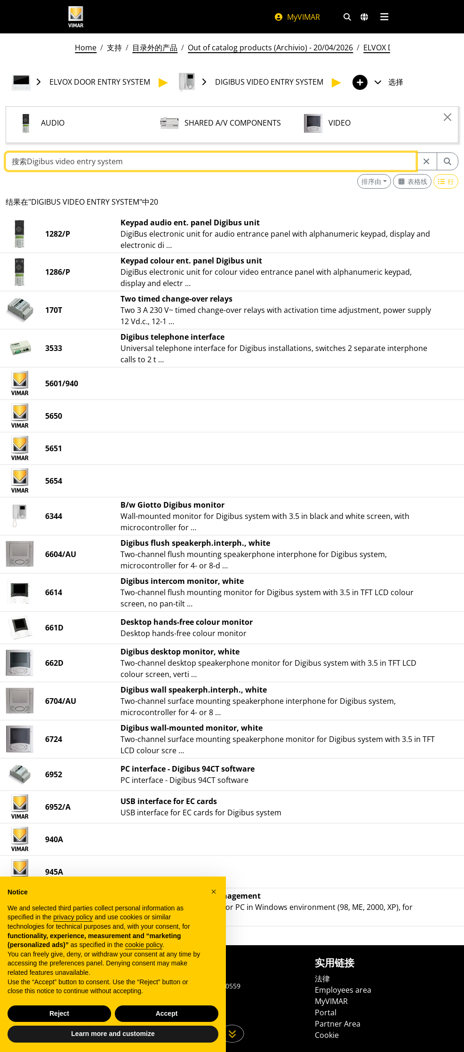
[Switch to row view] (446, 181)
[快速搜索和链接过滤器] (347, 17)
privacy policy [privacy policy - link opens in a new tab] (73, 917)
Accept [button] (167, 1013)
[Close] (447, 117)
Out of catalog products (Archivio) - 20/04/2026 (270, 47)
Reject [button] (59, 1013)
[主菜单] (384, 17)
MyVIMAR (297, 17)
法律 (322, 978)
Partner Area (337, 1024)
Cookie (327, 1035)
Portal (325, 1012)
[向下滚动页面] (232, 1034)
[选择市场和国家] (364, 17)
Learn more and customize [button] (112, 1033)
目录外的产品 (154, 47)
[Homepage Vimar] (75, 17)
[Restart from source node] (426, 161)
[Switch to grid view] (412, 181)
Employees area (343, 990)
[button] (213, 891)
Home (85, 47)
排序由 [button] (371, 181)
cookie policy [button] (143, 944)
